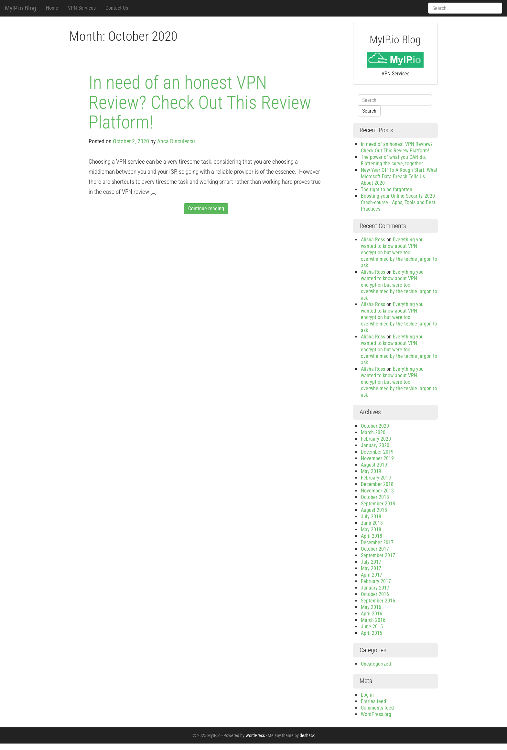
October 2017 (375, 549)
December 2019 (377, 452)
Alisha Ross (373, 240)
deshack (307, 735)
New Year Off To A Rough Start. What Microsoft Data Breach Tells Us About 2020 (399, 176)
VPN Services (82, 8)
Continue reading (206, 208)
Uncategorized (376, 664)
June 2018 (372, 523)
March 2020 (373, 432)
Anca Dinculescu (176, 141)
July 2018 (371, 516)
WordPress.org (376, 714)
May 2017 (371, 568)
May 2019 (371, 471)
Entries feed (373, 701)
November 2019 (377, 458)
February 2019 (376, 478)
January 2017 (375, 588)
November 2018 (377, 491)
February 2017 (376, 581)
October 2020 (375, 426)
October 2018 (375, 497)
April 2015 (371, 633)
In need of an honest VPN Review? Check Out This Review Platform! (200, 102)
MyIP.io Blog (20, 8)
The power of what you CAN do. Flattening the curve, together (393, 160)
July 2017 (371, 562)
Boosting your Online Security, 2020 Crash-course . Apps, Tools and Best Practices (398, 202)
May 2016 (371, 607)
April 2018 (371, 536)
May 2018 (371, 529)
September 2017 (378, 555)
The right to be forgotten (386, 189)
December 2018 (377, 484)
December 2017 (377, 542)
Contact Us (116, 8)
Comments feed (377, 708)
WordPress (255, 735)
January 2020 (375, 445)
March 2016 (373, 620)
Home (52, 8)
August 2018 (374, 510)
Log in (367, 695)
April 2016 (371, 614)
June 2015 (372, 626)
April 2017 (371, 575)
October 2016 (375, 594)
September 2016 (378, 601)
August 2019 (374, 465)
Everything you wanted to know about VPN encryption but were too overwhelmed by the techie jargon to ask (399, 253)
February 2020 (376, 439)
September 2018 (378, 504)
